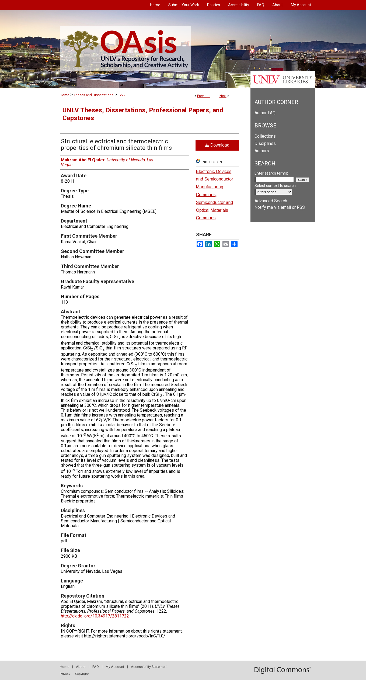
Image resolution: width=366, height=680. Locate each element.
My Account (115, 667)
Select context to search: (276, 185)
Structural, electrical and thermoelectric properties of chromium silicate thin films (116, 144)
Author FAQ (265, 112)
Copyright (82, 674)
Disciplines (265, 143)
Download (217, 145)
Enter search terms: (271, 173)
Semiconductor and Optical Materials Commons (214, 210)
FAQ (95, 667)
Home (64, 95)
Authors (262, 150)
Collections (265, 136)
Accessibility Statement (149, 667)
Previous (203, 96)
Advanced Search (271, 200)
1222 (122, 95)
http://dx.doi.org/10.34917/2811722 (95, 616)
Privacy (65, 674)
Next (222, 96)
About (81, 667)
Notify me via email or (280, 207)
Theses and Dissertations (93, 95)
